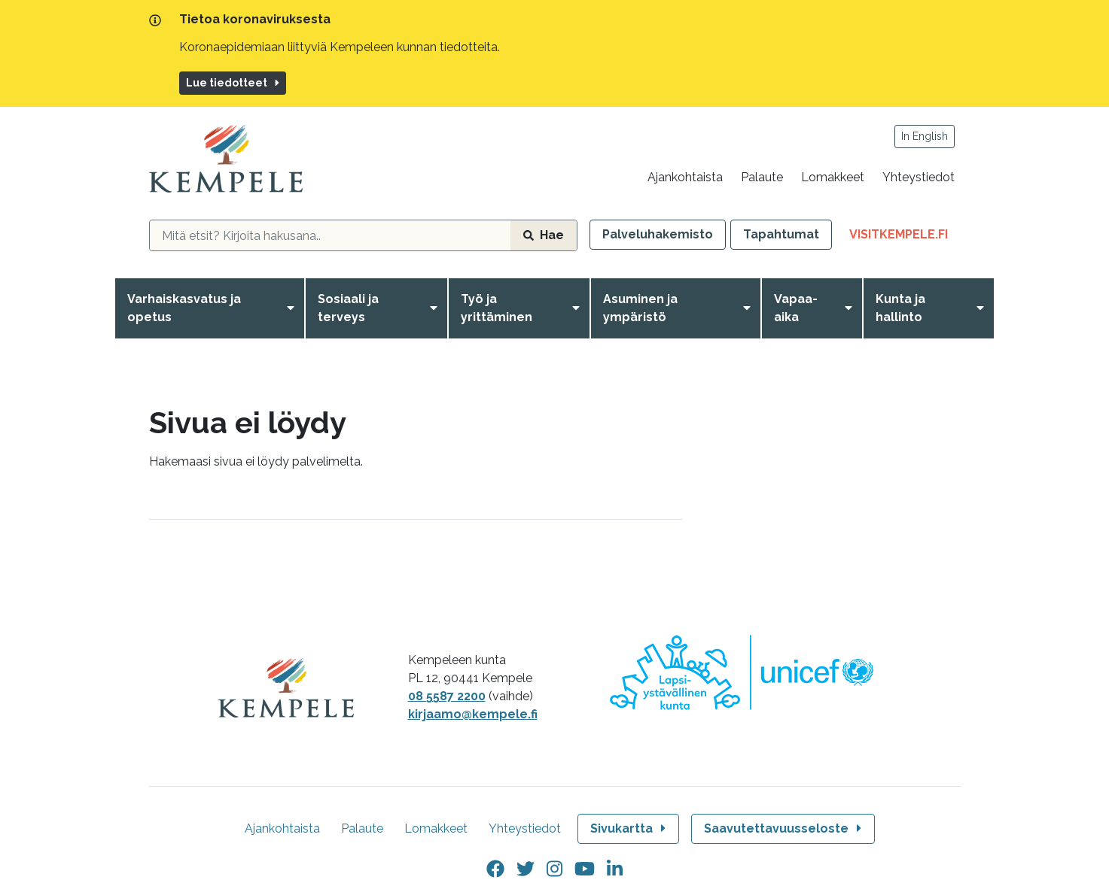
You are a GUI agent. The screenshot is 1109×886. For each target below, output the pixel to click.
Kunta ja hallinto (900, 308)
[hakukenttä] (330, 235)
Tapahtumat (781, 234)
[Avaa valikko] (293, 308)
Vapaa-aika (796, 308)
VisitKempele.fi (905, 237)
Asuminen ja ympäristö (640, 308)
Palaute (762, 177)
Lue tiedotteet (234, 83)
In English (924, 136)
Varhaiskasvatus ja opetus (184, 308)
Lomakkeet (832, 177)
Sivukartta (629, 828)
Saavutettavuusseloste (784, 828)
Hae (543, 235)
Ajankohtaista (685, 177)
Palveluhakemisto (657, 234)
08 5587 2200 (447, 696)
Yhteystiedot (918, 177)
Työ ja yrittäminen (496, 308)
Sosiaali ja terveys (348, 308)
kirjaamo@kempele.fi (473, 714)
